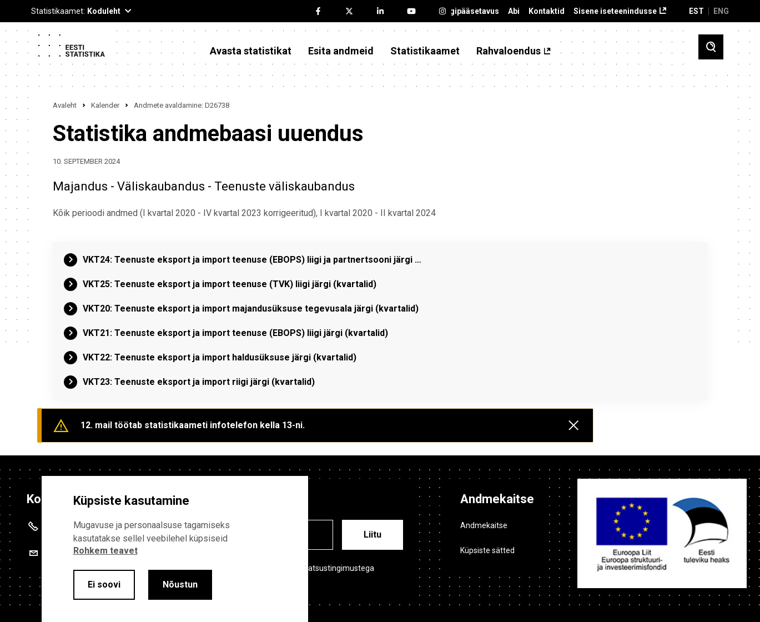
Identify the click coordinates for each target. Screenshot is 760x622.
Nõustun (180, 584)
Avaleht (65, 105)
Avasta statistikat (250, 51)
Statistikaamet (425, 51)
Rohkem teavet (105, 550)
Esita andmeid (341, 51)
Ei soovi (104, 584)
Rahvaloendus (508, 51)
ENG (721, 11)
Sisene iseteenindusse (615, 11)
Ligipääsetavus (471, 11)
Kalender (105, 105)
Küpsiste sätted (487, 550)
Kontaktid (547, 11)
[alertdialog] (175, 549)
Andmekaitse (483, 525)
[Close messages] (573, 425)
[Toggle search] (711, 47)
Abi (514, 11)
